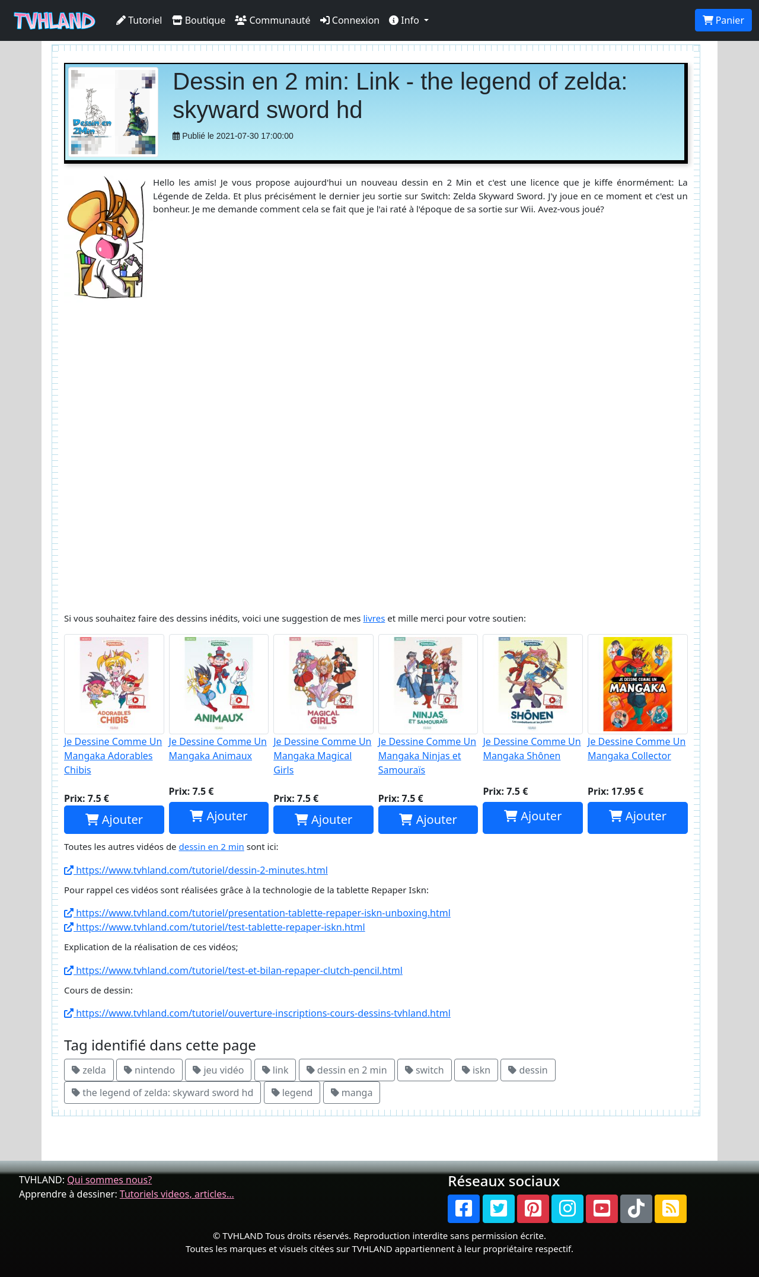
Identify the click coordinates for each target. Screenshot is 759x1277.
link (275, 1070)
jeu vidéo (218, 1070)
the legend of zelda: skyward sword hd (162, 1092)
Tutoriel (139, 20)
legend (292, 1092)
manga (352, 1092)
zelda (89, 1070)
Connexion (350, 20)
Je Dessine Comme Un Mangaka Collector (638, 698)
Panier (723, 20)
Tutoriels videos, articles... (177, 1193)
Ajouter (114, 819)
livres (374, 618)
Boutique (199, 20)
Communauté (272, 20)
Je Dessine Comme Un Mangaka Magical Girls (323, 705)
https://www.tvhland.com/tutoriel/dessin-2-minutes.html (196, 870)
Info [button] (405, 20)
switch (424, 1070)
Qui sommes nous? (109, 1179)
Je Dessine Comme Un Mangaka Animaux (219, 698)
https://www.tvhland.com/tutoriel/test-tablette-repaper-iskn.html (214, 927)
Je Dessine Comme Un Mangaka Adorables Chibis (114, 705)
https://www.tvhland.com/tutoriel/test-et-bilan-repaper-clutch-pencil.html (233, 970)
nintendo (149, 1070)
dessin (527, 1070)
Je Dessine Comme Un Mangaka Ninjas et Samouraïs (428, 705)
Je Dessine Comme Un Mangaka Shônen (533, 698)
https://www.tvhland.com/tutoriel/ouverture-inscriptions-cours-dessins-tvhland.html (257, 1013)
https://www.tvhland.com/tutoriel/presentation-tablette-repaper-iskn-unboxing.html (257, 912)
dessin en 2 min (211, 846)
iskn (476, 1070)
